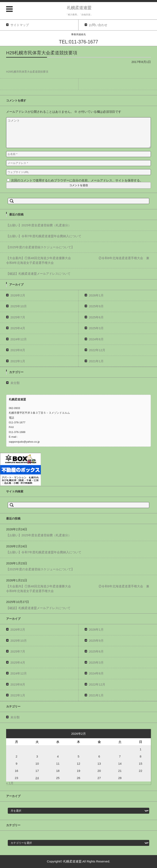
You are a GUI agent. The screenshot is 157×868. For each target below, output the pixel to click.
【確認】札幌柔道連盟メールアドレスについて (38, 273)
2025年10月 (18, 306)
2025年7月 (17, 317)
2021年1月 (96, 361)
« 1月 (9, 783)
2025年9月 (96, 306)
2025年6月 (96, 317)
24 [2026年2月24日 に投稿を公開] (37, 778)
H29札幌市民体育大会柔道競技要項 (27, 71)
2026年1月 (96, 295)
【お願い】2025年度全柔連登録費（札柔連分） (38, 225)
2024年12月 (18, 339)
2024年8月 (96, 339)
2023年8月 (17, 350)
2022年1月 (17, 361)
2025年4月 (17, 328)
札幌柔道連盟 (79, 8)
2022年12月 (97, 350)
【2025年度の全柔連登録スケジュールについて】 (40, 247)
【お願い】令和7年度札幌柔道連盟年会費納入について (43, 236)
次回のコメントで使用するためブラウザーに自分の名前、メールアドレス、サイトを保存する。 (77, 180)
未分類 (15, 383)
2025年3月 (96, 328)
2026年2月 (17, 295)
